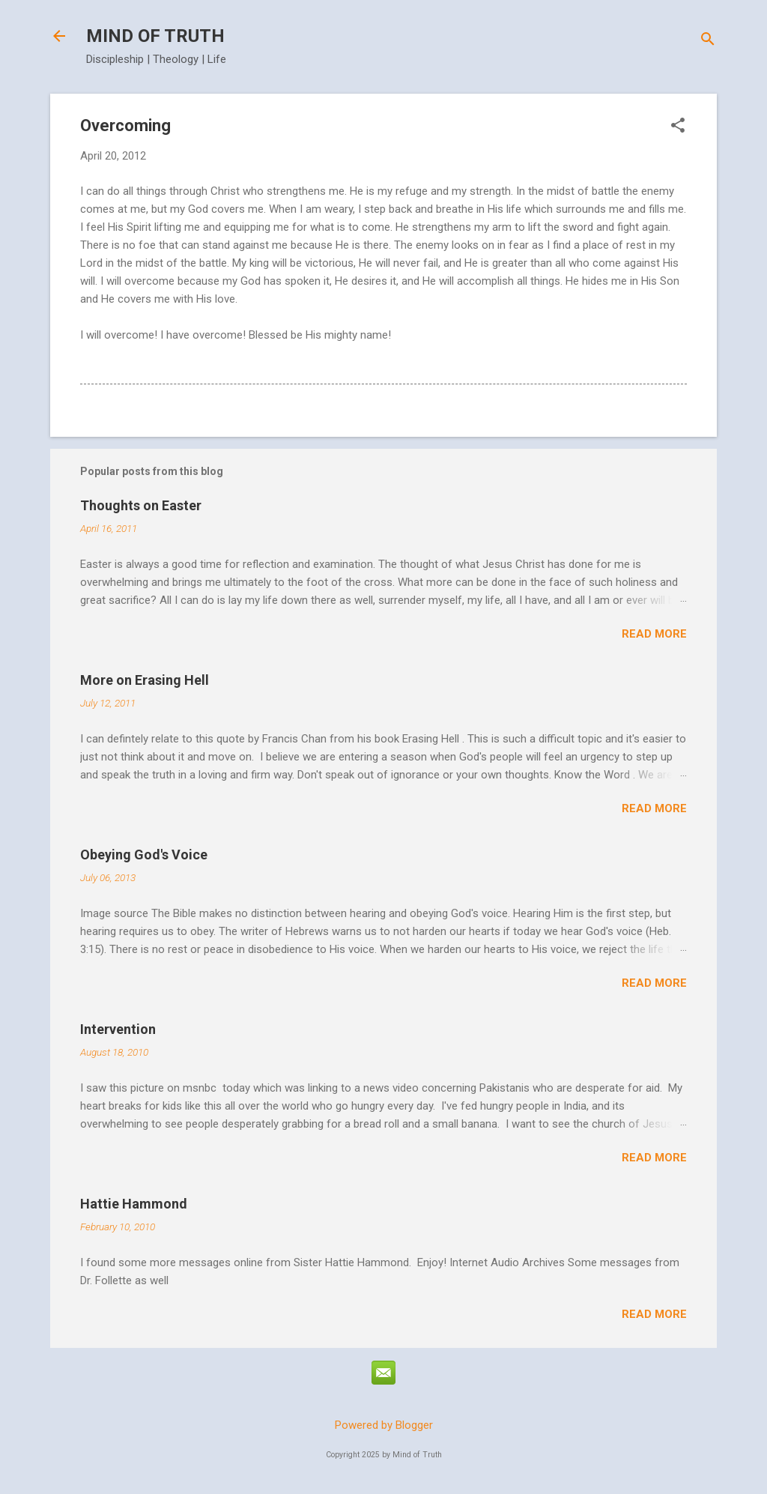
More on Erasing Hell (144, 680)
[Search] (708, 41)
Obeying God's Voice (143, 854)
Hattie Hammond (133, 1204)
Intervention (118, 1029)
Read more (654, 634)
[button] (678, 126)
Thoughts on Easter (140, 505)
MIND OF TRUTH (155, 35)
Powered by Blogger (384, 1425)
